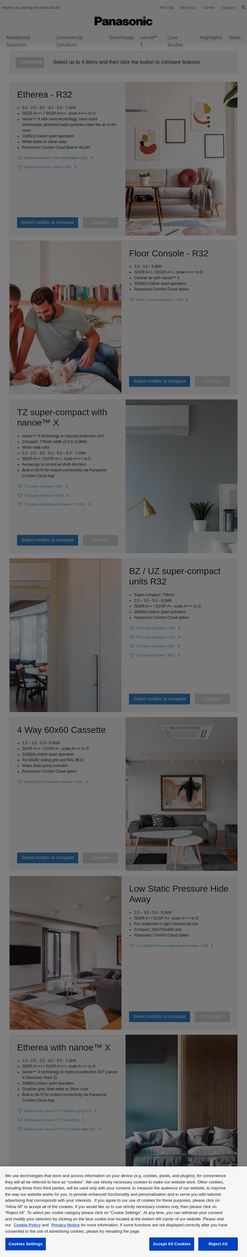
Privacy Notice (66, 1225)
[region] (123, 1211)
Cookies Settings (26, 1244)
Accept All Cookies (172, 1244)
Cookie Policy (27, 1225)
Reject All (217, 1244)
